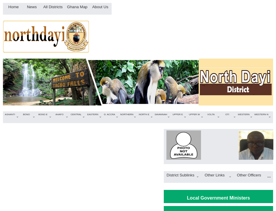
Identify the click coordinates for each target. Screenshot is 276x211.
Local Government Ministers (218, 197)
